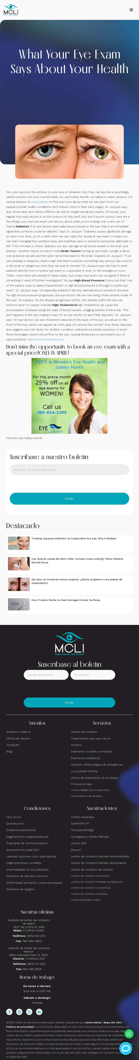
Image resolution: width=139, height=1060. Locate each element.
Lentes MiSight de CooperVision (90, 790)
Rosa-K (76, 850)
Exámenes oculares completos (92, 751)
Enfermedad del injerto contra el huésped (34, 882)
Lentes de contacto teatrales (89, 893)
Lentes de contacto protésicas (90, 875)
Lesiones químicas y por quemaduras (31, 856)
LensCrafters (39, 202)
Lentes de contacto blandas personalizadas (100, 856)
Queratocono (15, 823)
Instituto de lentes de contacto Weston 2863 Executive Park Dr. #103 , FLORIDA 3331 (29, 953)
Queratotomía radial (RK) (22, 850)
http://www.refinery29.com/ (45, 339)
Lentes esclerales (82, 817)
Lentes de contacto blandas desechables (98, 863)
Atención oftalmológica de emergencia (96, 764)
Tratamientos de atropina (86, 796)
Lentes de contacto (84, 731)
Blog (9, 751)
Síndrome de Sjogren (20, 889)
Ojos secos (13, 817)
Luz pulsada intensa (84, 771)
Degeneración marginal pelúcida (27, 836)
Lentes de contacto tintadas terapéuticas (97, 881)
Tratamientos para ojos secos (90, 738)
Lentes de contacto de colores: (92, 869)
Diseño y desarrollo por (79, 1022)
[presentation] (37, 484)
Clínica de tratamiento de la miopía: (94, 778)
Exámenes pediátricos (85, 758)
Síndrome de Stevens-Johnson (27, 876)
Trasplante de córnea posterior (27, 843)
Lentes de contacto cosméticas (91, 887)
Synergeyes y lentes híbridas (90, 836)
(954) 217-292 (36, 964)
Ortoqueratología (81, 784)
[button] (131, 10)
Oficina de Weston (18, 738)
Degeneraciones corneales (23, 863)
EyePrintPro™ (80, 823)
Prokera (76, 745)
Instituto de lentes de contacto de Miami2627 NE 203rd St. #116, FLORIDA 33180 (29, 925)
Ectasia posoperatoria (20, 830)
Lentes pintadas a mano (86, 899)
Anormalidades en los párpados (27, 869)
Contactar (12, 745)
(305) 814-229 (36, 936)
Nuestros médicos (18, 731)
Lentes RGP (79, 843)
